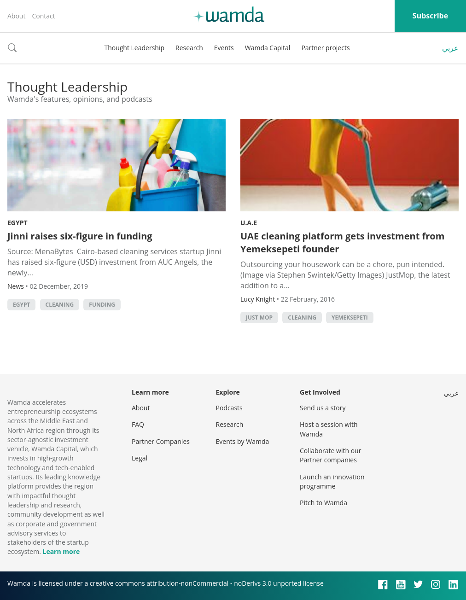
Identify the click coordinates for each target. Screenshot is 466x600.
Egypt (17, 222)
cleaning (60, 305)
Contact (43, 16)
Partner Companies (161, 441)
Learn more (61, 551)
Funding (102, 305)
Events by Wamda (242, 441)
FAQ (138, 424)
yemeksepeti (350, 317)
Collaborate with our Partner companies (330, 455)
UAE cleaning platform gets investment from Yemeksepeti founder (342, 242)
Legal (139, 458)
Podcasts (229, 407)
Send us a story (322, 407)
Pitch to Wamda (323, 502)
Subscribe (430, 16)
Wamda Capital (268, 47)
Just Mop (259, 317)
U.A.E (248, 222)
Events (224, 47)
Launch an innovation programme (332, 481)
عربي (450, 48)
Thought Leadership (134, 47)
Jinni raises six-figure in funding (79, 236)
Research (189, 47)
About (16, 16)
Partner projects (325, 47)
